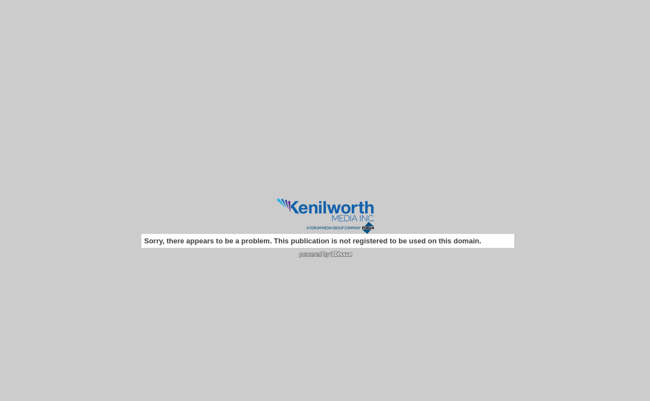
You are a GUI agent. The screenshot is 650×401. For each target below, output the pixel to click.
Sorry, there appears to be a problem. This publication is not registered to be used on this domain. (312, 241)
